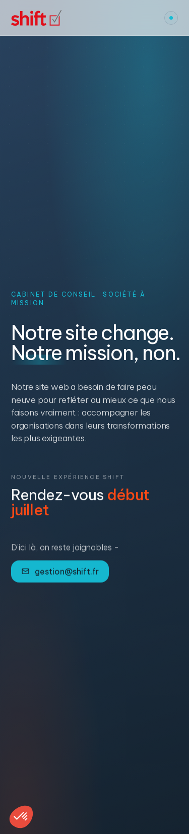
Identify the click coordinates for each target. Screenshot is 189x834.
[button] (21, 817)
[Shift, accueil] (36, 18)
